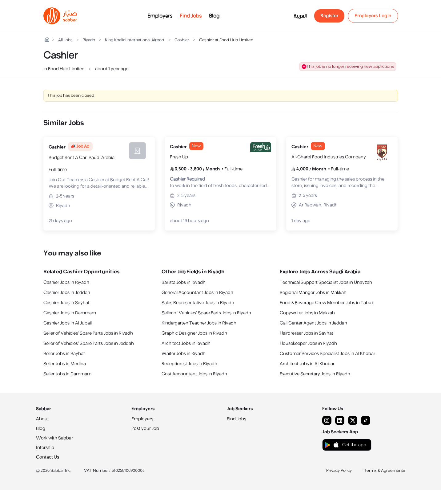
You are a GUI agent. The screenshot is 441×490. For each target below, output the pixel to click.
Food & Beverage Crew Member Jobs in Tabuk (327, 302)
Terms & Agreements (384, 470)
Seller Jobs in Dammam (67, 374)
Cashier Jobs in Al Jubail (67, 323)
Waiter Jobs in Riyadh (184, 353)
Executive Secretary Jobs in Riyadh (315, 374)
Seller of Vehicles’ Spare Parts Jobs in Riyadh (88, 333)
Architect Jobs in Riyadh (186, 343)
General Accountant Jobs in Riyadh (197, 292)
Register (329, 15)
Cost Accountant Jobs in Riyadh (194, 374)
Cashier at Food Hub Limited (226, 40)
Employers (159, 16)
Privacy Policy (339, 470)
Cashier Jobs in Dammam (69, 312)
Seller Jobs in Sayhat (64, 353)
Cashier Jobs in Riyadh (66, 282)
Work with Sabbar (54, 438)
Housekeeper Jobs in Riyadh (308, 343)
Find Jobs (191, 16)
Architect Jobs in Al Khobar (307, 363)
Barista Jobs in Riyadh (184, 282)
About (42, 419)
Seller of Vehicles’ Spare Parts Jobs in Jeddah (88, 343)
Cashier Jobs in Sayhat (66, 302)
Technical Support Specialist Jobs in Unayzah (326, 282)
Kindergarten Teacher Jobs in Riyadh (199, 323)
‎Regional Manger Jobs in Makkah (313, 292)
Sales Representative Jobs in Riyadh (198, 302)
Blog (214, 16)
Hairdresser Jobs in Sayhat (306, 333)
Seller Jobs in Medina (64, 363)
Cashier (181, 40)
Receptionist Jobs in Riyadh (189, 363)
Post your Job (145, 428)
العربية (300, 16)
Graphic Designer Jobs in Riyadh (194, 333)
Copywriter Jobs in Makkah (307, 312)
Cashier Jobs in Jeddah (66, 292)
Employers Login (373, 15)
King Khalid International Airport (135, 40)
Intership (45, 447)
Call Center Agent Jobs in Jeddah (313, 323)
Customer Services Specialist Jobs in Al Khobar (327, 353)
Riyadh (88, 40)
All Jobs (65, 40)
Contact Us (47, 457)
